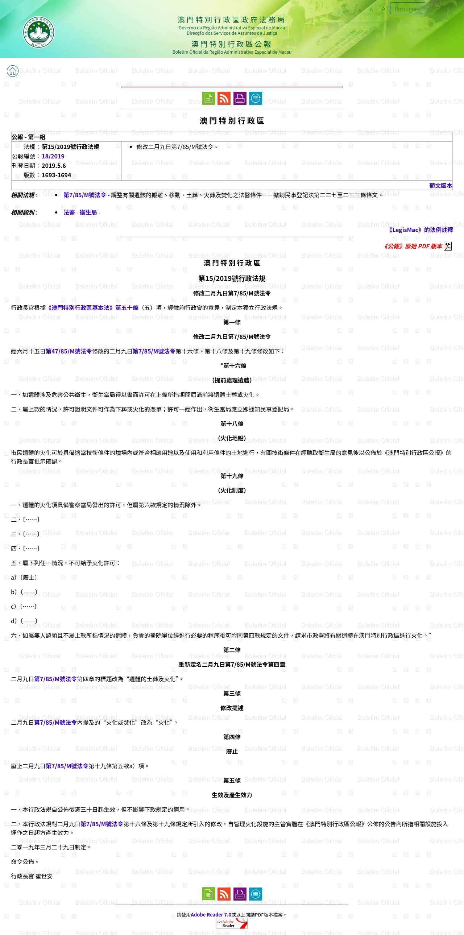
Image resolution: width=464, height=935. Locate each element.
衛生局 (88, 212)
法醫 (69, 212)
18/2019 (53, 156)
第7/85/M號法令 (84, 194)
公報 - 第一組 (28, 136)
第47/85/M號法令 (69, 351)
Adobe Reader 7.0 (211, 914)
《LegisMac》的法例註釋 (419, 229)
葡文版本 (440, 185)
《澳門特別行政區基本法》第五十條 (92, 307)
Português (408, 8)
